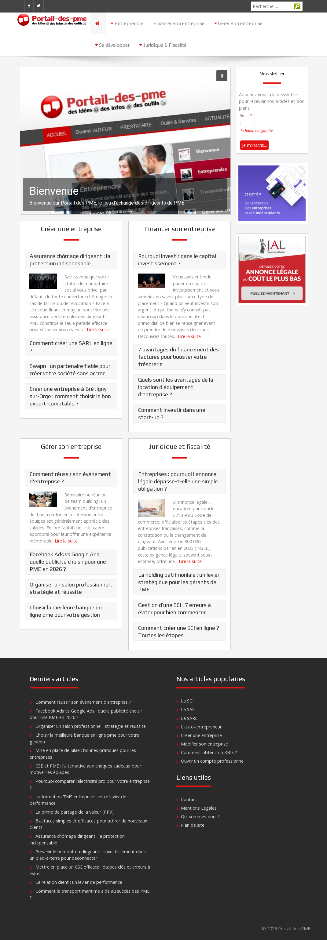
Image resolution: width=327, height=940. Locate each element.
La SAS (188, 709)
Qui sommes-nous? (200, 816)
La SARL (189, 718)
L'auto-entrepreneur (201, 727)
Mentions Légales (199, 808)
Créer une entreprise (201, 735)
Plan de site (192, 825)
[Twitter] (38, 6)
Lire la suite (98, 329)
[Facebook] (29, 6)
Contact (189, 799)
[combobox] (277, 6)
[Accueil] (98, 23)
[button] (125, 140)
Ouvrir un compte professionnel (212, 761)
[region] (125, 140)
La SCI (187, 701)
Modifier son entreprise (204, 744)
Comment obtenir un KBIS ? (209, 752)
